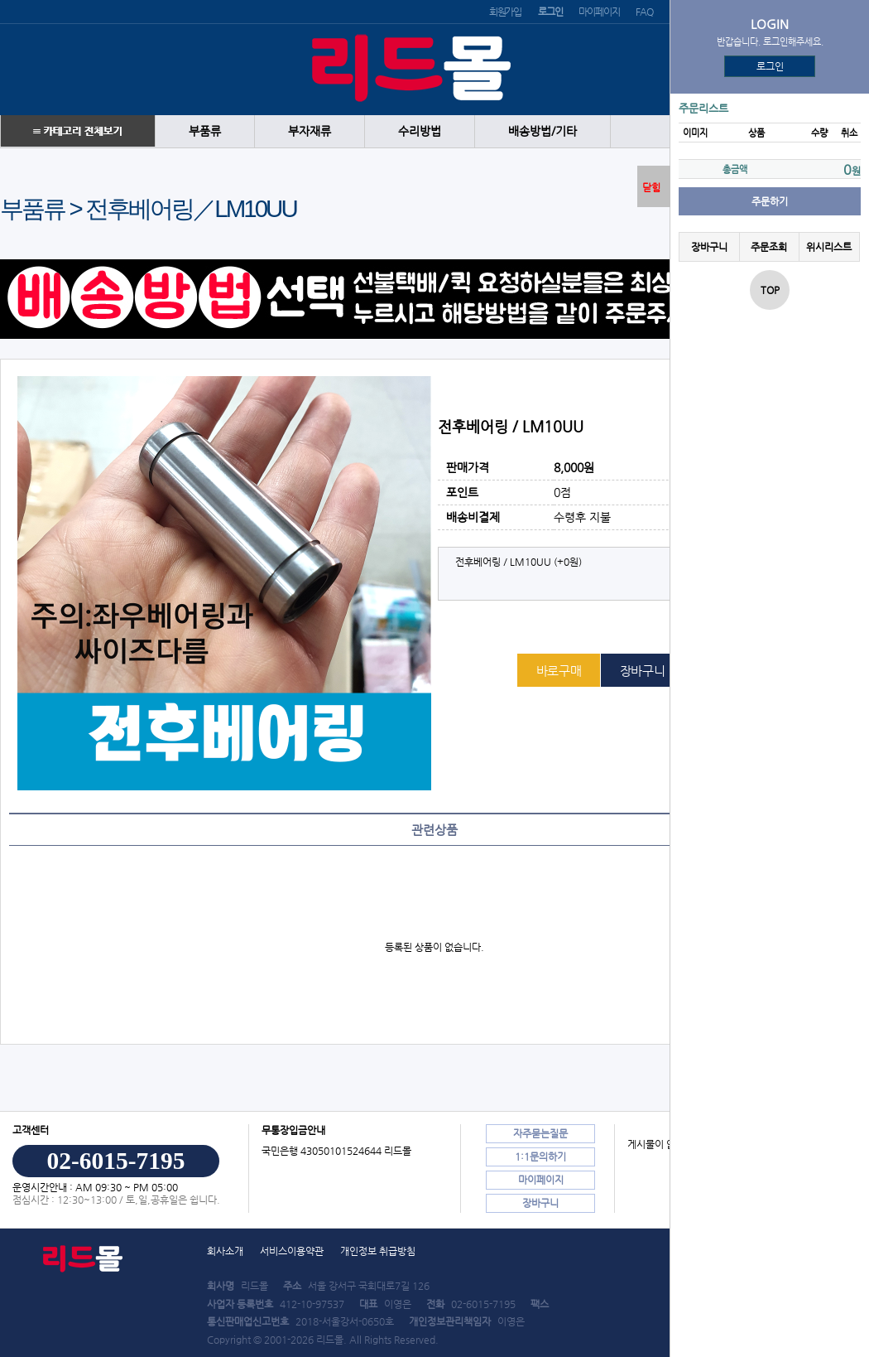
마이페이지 (599, 11)
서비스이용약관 (292, 1251)
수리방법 (419, 131)
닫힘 (651, 187)
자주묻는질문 (540, 1133)
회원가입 (505, 11)
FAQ (644, 11)
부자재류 (309, 131)
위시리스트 (829, 247)
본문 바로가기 (0, 0)
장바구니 (709, 247)
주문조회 (769, 247)
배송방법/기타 (542, 131)
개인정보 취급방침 (377, 1251)
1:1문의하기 (540, 1156)
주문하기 (769, 201)
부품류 (205, 131)
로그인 (770, 66)
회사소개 (225, 1251)
